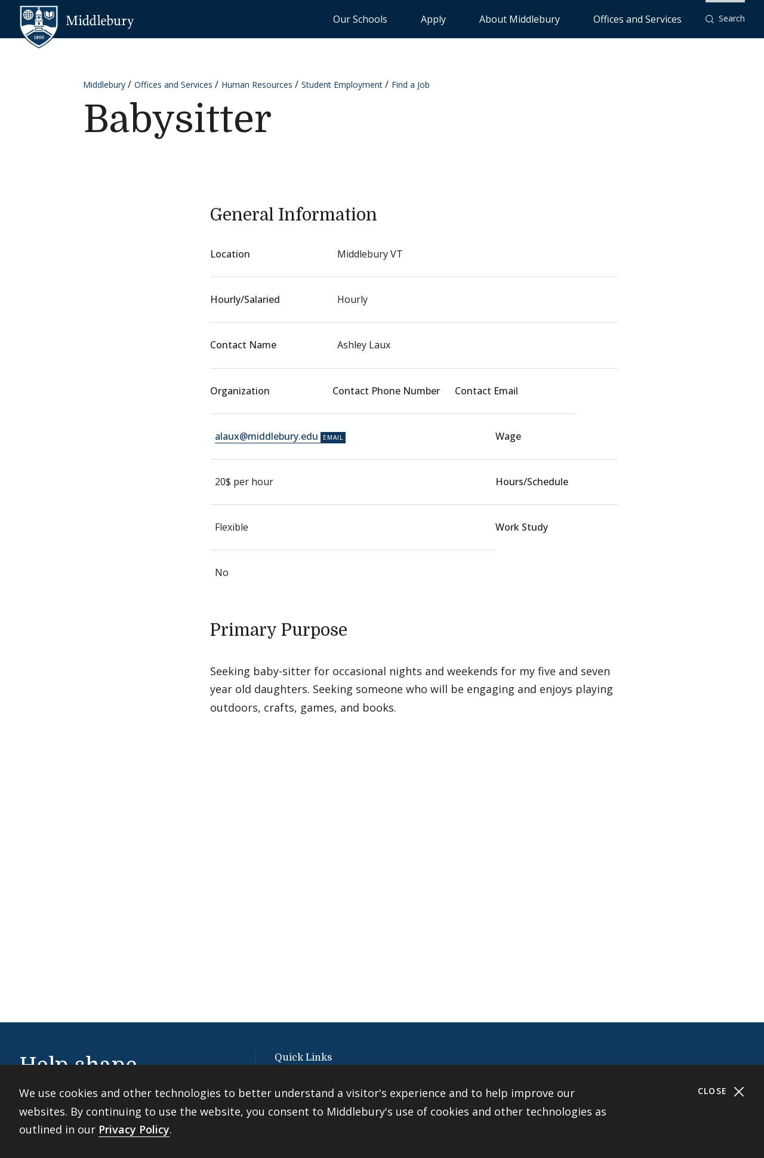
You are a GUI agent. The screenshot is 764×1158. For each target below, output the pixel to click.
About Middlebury (564, 18)
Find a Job (411, 84)
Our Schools (456, 18)
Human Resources (256, 84)
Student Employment (342, 84)
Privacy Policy (134, 1129)
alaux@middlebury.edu (266, 436)
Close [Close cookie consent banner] (721, 1091)
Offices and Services (652, 18)
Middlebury (104, 84)
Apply (505, 18)
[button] (725, 19)
